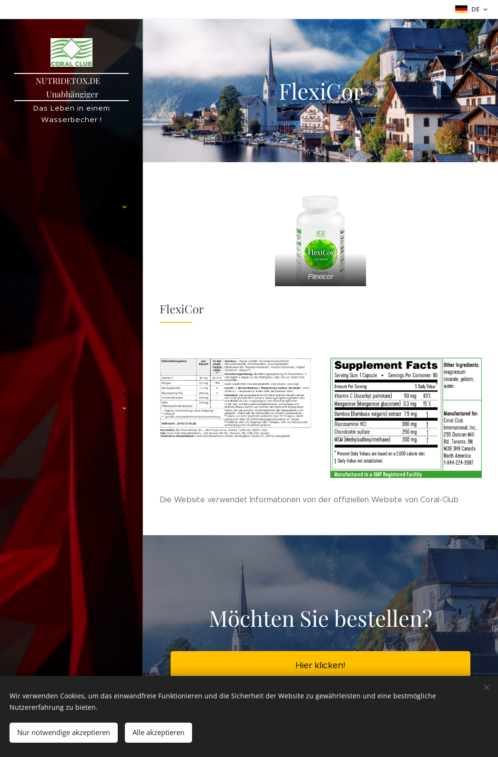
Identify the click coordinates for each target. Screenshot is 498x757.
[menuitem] (71, 161)
